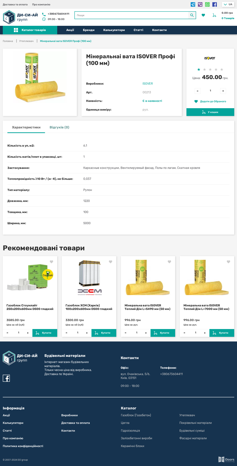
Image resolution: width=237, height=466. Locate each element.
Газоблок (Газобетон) (136, 415)
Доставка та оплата (15, 4)
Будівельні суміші (192, 430)
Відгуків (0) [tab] (59, 127)
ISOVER (148, 83)
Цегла (125, 423)
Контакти (159, 30)
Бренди (88, 30)
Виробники (69, 415)
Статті (138, 30)
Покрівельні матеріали (195, 423)
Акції (70, 30)
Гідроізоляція (130, 430)
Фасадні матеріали (193, 438)
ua (230, 4)
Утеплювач (187, 415)
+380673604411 (58, 13)
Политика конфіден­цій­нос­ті (23, 446)
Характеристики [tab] (26, 127)
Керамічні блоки (132, 446)
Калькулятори (114, 30)
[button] (30, 30)
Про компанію (41, 4)
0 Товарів (228, 18)
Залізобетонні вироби (136, 438)
